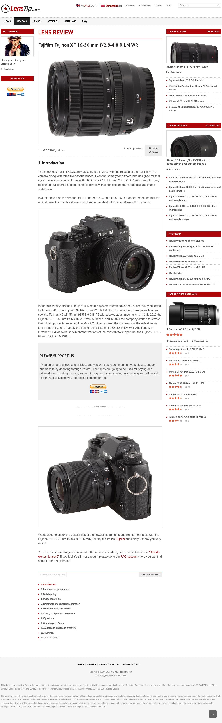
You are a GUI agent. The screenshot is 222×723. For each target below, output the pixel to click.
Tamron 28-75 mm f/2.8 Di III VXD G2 (187, 417)
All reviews (213, 32)
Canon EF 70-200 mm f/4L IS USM (186, 383)
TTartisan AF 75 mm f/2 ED (183, 329)
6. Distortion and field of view (56, 608)
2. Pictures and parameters (55, 589)
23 (187, 387)
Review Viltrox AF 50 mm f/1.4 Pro (186, 241)
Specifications (199, 341)
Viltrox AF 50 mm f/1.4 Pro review (187, 66)
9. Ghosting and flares (52, 623)
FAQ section (129, 556)
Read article (173, 169)
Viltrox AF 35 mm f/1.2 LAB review (186, 101)
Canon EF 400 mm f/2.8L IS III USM (187, 372)
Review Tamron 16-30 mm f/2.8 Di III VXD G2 (192, 284)
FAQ (84, 21)
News (7, 21)
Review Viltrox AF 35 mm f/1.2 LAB (187, 267)
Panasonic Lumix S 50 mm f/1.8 (185, 360)
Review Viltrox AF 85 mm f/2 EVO (186, 261)
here (29, 706)
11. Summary (47, 633)
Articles (53, 21)
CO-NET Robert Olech (121, 672)
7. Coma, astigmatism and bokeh (58, 613)
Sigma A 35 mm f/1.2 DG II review (186, 80)
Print (153, 149)
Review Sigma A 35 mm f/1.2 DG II (186, 256)
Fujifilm (120, 539)
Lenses (37, 21)
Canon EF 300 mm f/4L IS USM (185, 405)
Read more (7, 69)
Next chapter (150, 574)
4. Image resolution (51, 599)
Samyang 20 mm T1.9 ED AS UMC (186, 349)
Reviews (22, 21)
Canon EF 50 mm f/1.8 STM (183, 394)
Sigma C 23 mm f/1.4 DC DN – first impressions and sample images (187, 162)
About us (130, 5)
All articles (212, 126)
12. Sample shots (50, 637)
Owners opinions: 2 (177, 341)
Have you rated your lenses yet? (13, 62)
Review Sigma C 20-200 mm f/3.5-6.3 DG (189, 279)
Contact (159, 5)
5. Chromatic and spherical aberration (60, 604)
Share (153, 152)
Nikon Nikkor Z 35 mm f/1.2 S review (187, 95)
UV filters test (176, 273)
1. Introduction (48, 584)
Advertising (145, 5)
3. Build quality (48, 594)
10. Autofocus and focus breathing (59, 628)
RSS (169, 5)
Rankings (70, 21)
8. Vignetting (47, 618)
